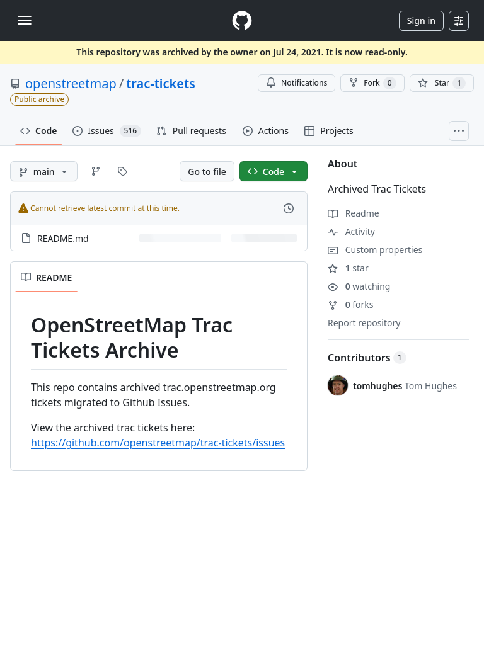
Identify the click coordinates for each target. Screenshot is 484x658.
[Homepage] (242, 20)
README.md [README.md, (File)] (63, 238)
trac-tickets (160, 83)
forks (351, 304)
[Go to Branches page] (96, 171)
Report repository (364, 323)
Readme (353, 213)
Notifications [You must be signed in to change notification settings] (296, 82)
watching (359, 286)
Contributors (367, 358)
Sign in (421, 20)
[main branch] (44, 171)
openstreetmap (71, 83)
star (348, 268)
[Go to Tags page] (122, 171)
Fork (372, 83)
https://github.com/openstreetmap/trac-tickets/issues (158, 443)
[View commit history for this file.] (288, 208)
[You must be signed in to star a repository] (442, 83)
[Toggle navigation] (24, 20)
